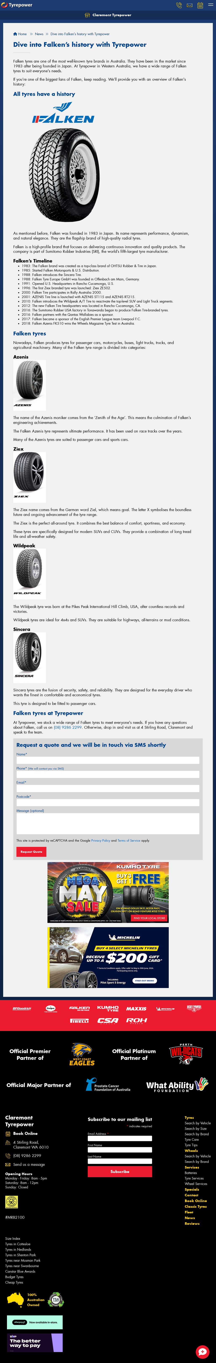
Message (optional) (30, 811)
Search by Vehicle (198, 1123)
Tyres (189, 1117)
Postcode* (23, 796)
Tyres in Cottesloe (17, 1244)
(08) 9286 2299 (68, 727)
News (190, 1218)
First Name (95, 1145)
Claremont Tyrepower (108, 15)
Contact (191, 1195)
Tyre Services (194, 1178)
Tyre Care (192, 1139)
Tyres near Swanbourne (22, 1266)
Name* (21, 754)
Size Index (12, 1238)
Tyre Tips (191, 1145)
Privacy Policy (100, 840)
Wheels (191, 1150)
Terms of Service (129, 840)
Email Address (98, 1134)
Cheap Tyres (14, 1282)
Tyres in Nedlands (18, 1249)
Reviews (192, 1223)
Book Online (196, 1200)
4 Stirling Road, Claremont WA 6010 (31, 1145)
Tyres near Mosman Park (22, 1260)
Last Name (94, 1156)
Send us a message (29, 1164)
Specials (192, 1189)
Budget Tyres (14, 1277)
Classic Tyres (196, 1206)
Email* (21, 782)
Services (192, 1167)
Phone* (40, 768)
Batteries (191, 1173)
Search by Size (196, 1128)
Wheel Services (196, 1184)
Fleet (189, 1212)
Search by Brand (197, 1134)
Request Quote (31, 852)
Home (20, 34)
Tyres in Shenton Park (20, 1255)
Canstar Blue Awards (20, 1271)
